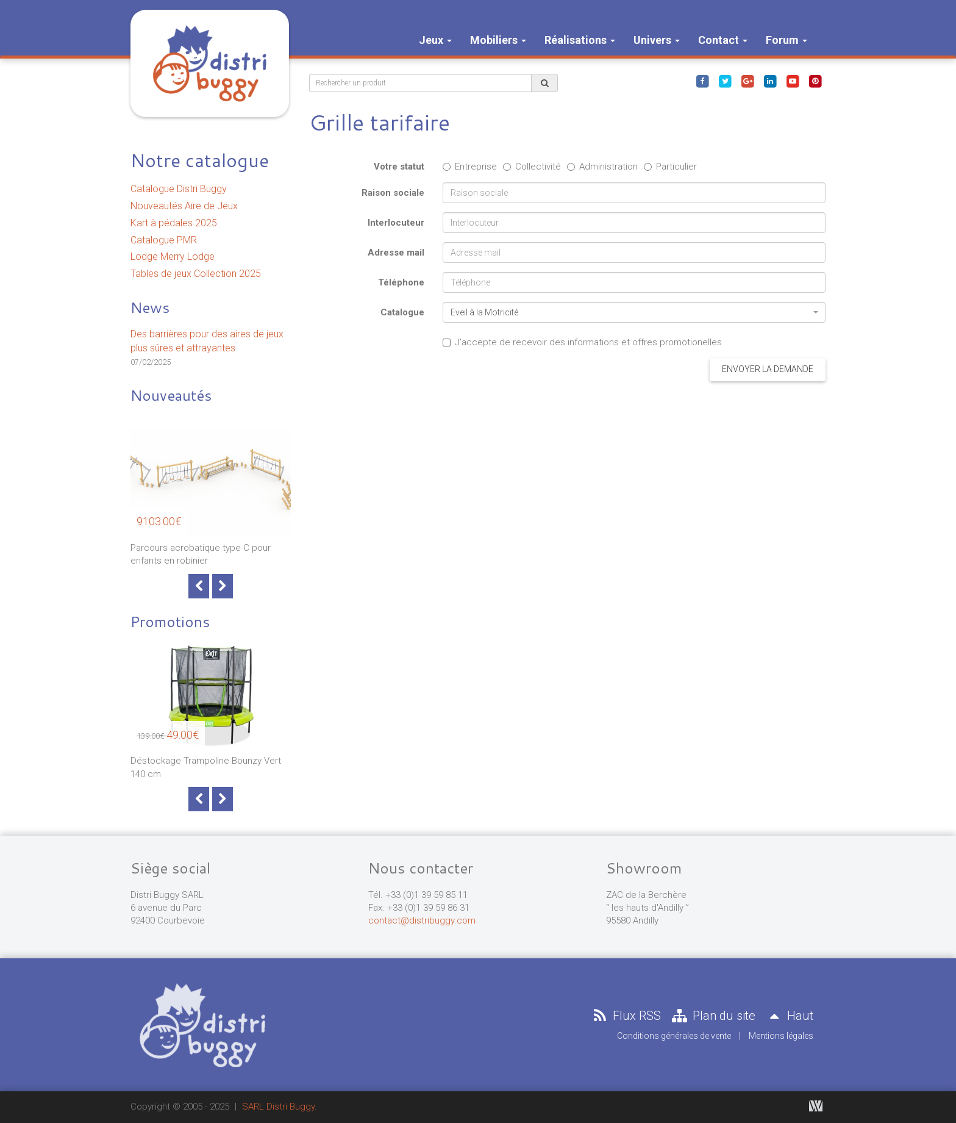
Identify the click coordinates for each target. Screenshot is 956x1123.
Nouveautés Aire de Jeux (184, 206)
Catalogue (402, 312)
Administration (602, 166)
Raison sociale (393, 192)
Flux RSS (625, 1015)
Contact (722, 40)
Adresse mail (396, 252)
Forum (786, 40)
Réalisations (579, 40)
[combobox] (634, 312)
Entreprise (470, 166)
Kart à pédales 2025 (173, 223)
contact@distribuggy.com (422, 920)
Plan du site (712, 1015)
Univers (656, 40)
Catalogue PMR (163, 240)
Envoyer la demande (767, 369)
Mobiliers (498, 40)
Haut (789, 1015)
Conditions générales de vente (674, 1036)
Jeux (435, 40)
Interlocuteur (396, 222)
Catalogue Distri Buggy (178, 189)
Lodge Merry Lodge (172, 256)
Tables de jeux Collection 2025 (195, 273)
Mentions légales (781, 1036)
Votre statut (399, 166)
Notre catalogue (199, 160)
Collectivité (532, 166)
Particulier (670, 166)
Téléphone (401, 282)
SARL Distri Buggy (278, 1106)
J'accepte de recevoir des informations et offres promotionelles (582, 342)
